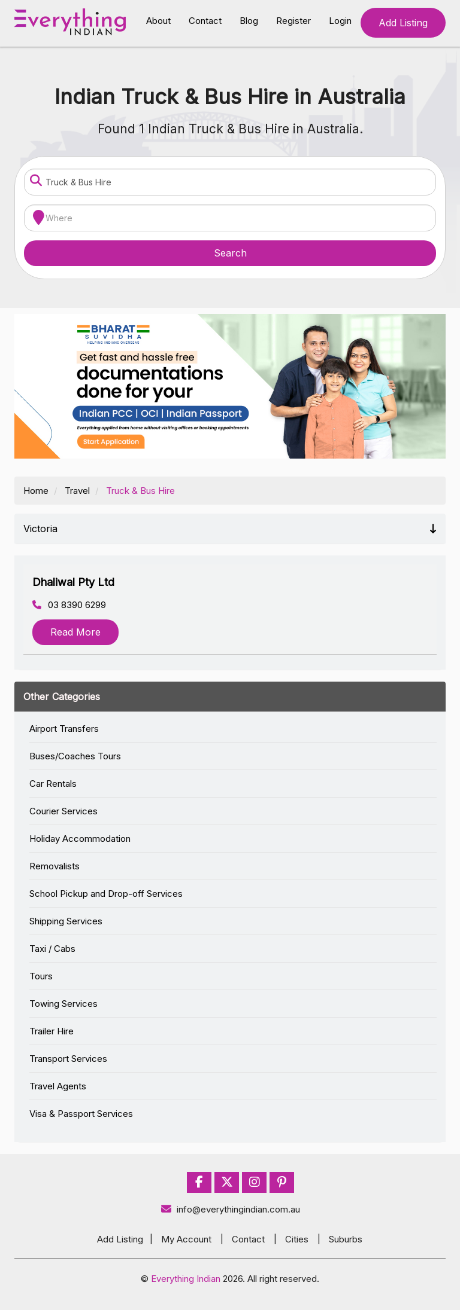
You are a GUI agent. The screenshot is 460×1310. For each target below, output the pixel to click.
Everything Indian (185, 1278)
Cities (296, 1239)
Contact (205, 20)
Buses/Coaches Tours (75, 756)
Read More (75, 632)
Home (36, 490)
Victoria (230, 529)
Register (293, 20)
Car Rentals (53, 783)
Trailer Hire (51, 1031)
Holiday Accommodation (80, 838)
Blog (249, 20)
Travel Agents (57, 1086)
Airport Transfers (64, 728)
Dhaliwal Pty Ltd (73, 582)
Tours (41, 976)
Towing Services (63, 1003)
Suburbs (345, 1239)
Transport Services (68, 1058)
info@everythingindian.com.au (230, 1209)
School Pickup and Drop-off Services (106, 893)
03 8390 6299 (69, 604)
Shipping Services (65, 921)
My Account (186, 1239)
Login (340, 20)
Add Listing (403, 23)
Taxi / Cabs (52, 948)
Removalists (54, 866)
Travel (77, 490)
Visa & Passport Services (81, 1113)
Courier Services (63, 811)
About (158, 20)
